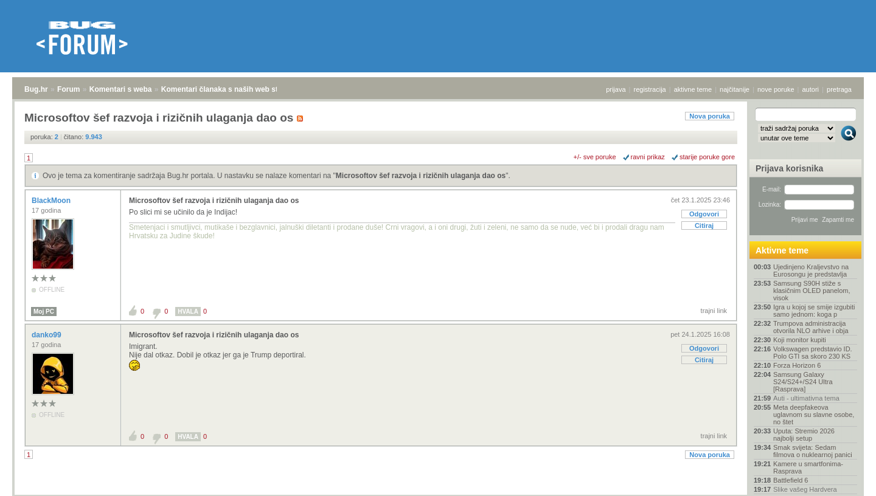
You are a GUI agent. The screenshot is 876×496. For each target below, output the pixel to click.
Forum (68, 89)
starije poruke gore (707, 156)
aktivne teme (693, 89)
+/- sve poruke (595, 156)
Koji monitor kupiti (799, 339)
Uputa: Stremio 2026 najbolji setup (804, 434)
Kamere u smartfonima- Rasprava (808, 467)
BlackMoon (52, 200)
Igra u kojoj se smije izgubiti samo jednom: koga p (814, 310)
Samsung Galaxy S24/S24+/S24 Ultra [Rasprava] (803, 382)
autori (810, 89)
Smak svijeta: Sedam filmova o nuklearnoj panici (812, 451)
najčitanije (734, 89)
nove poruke (775, 89)
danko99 (47, 335)
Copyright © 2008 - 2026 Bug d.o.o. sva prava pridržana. (438, 492)
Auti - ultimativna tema (806, 398)
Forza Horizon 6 (797, 365)
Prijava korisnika (789, 168)
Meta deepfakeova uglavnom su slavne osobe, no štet (813, 414)
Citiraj (704, 225)
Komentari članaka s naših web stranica (230, 89)
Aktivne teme (782, 250)
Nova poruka (709, 116)
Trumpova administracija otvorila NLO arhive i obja (811, 327)
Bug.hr (36, 89)
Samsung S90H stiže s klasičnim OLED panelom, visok (811, 290)
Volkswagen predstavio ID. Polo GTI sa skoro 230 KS (812, 352)
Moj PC (43, 311)
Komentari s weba (120, 89)
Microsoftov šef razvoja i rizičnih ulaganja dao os (421, 175)
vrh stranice (843, 478)
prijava (615, 89)
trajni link (714, 310)
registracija (650, 89)
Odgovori (704, 214)
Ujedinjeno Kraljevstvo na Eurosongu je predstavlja (811, 270)
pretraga (839, 89)
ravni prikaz (648, 156)
